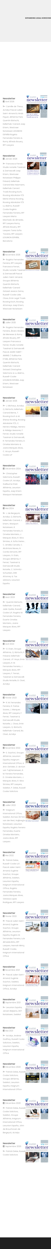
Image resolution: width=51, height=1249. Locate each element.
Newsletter (9, 98)
